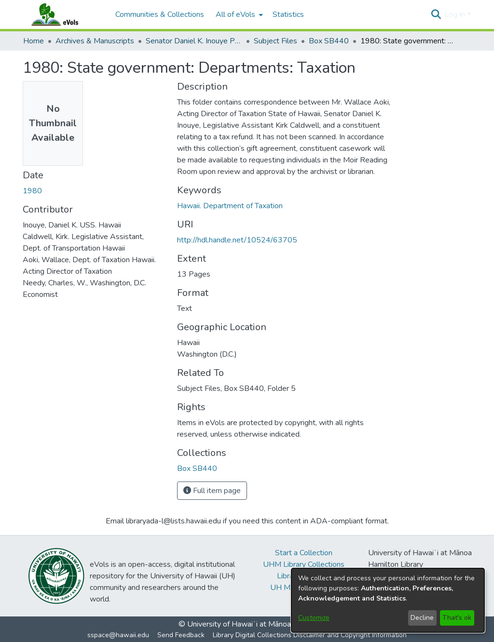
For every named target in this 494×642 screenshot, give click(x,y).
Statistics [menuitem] (288, 14)
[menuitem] (238, 14)
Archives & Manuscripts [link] (94, 41)
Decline (422, 617)
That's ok (456, 617)
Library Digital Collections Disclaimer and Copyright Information (310, 635)
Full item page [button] (212, 490)
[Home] (64, 14)
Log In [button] (455, 14)
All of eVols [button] (235, 14)
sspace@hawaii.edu (118, 635)
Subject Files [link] (275, 41)
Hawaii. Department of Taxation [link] (230, 206)
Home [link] (33, 41)
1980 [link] (32, 191)
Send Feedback (181, 635)
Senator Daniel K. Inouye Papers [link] (194, 41)
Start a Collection (303, 553)
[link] (197, 468)
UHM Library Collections (303, 564)
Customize (313, 617)
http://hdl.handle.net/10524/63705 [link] (237, 240)
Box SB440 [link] (329, 41)
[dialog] (387, 600)
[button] (436, 14)
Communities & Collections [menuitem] (159, 14)
